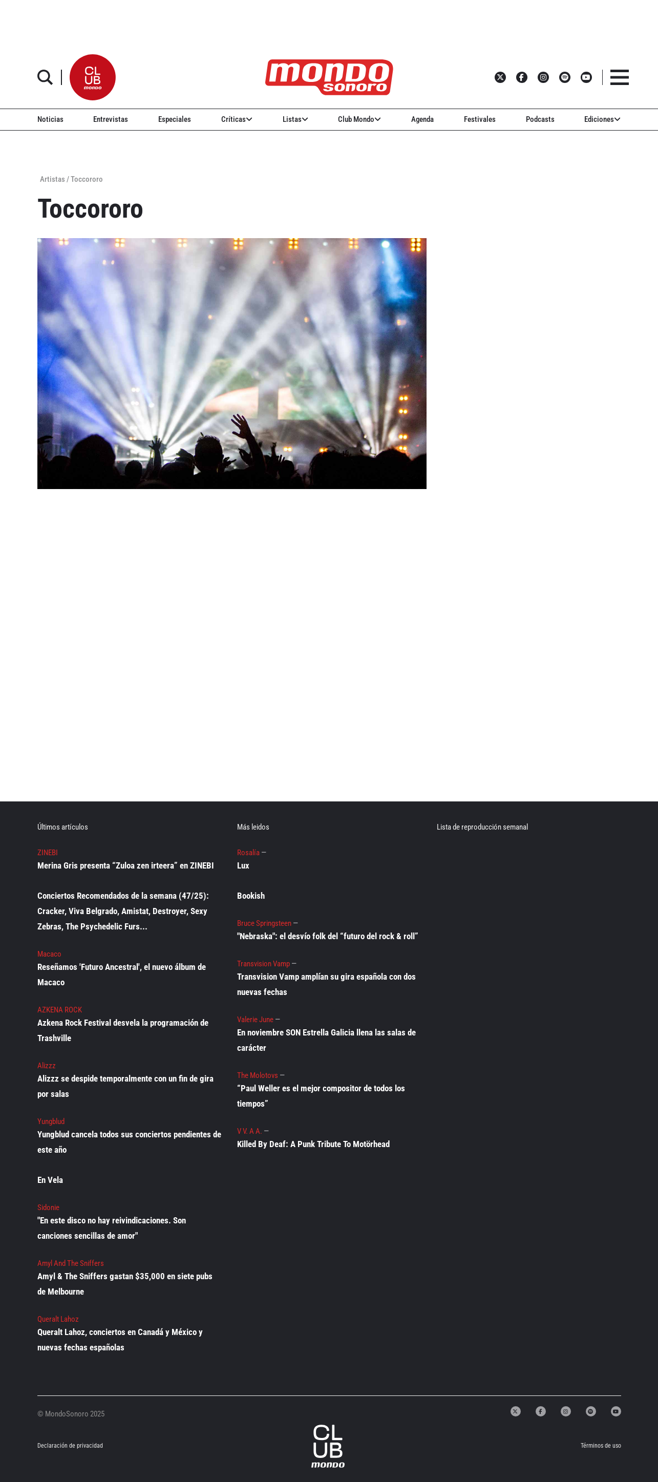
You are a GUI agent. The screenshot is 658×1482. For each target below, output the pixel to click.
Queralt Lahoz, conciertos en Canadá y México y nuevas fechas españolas (120, 1339)
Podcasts (540, 119)
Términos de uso (601, 1445)
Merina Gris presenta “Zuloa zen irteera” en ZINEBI (125, 865)
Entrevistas (110, 119)
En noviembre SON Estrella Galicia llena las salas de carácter (326, 1040)
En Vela (50, 1180)
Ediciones (602, 119)
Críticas (236, 119)
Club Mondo (359, 119)
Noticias (50, 119)
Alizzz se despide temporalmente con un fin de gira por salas (125, 1086)
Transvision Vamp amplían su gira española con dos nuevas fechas (326, 984)
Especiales (174, 119)
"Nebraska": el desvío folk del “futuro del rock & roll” (327, 936)
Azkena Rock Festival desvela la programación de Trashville (122, 1030)
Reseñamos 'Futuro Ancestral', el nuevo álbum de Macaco (121, 974)
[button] (92, 77)
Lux (243, 865)
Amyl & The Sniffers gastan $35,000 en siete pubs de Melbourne (125, 1284)
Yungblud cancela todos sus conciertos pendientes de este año (129, 1142)
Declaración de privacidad (69, 1445)
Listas (295, 119)
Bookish (251, 896)
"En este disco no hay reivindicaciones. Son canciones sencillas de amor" (111, 1228)
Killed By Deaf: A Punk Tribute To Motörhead (313, 1144)
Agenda (422, 119)
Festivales (480, 119)
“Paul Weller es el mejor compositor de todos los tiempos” (321, 1096)
